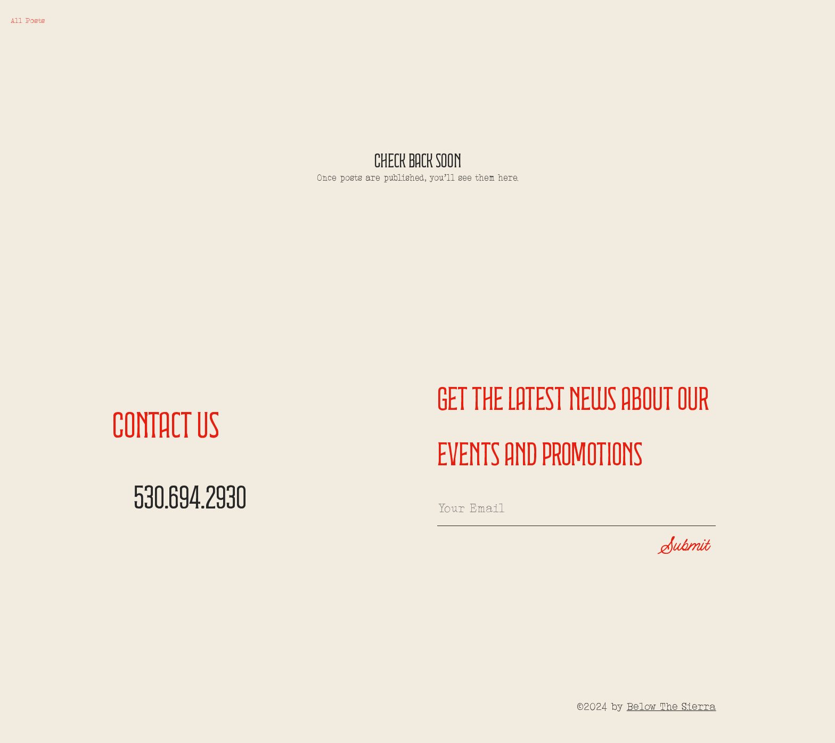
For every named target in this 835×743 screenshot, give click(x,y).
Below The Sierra (671, 707)
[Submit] (674, 546)
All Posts (28, 21)
